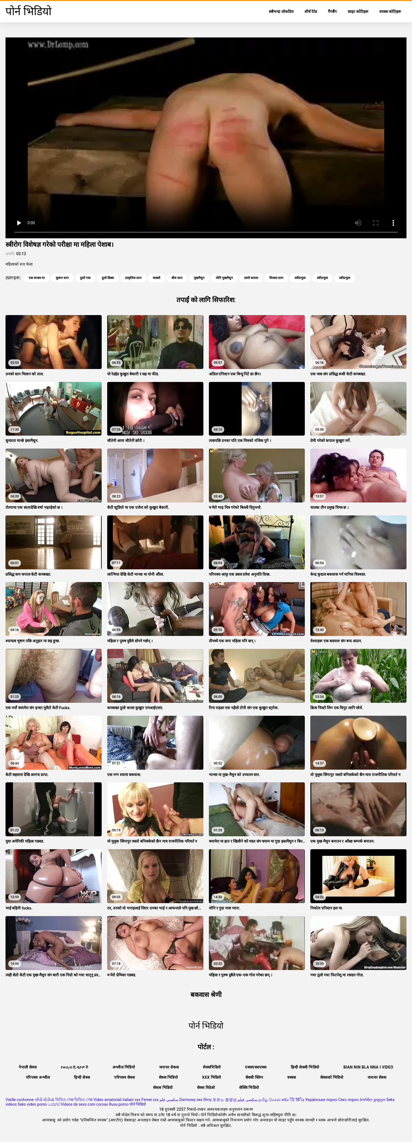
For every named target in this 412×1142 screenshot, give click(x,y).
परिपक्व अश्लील (38, 1077)
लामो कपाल (251, 278)
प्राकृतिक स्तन (133, 278)
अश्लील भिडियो (123, 1067)
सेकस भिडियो (163, 1087)
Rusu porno (118, 1104)
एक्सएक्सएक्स (255, 1067)
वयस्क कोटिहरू (390, 11)
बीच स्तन (177, 278)
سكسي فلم (168, 1099)
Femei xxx (149, 1099)
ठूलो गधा (85, 278)
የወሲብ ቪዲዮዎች (74, 1067)
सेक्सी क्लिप (254, 1077)
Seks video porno (32, 1104)
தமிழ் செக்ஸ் (269, 1099)
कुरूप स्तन (62, 278)
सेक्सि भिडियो (249, 1087)
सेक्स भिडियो (168, 1077)
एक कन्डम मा (37, 278)
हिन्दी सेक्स (82, 1077)
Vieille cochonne (19, 1099)
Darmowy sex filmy (195, 1099)
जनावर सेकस (169, 1067)
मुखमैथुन (199, 278)
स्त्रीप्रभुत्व (300, 278)
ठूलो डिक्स (108, 278)
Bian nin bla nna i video (368, 1067)
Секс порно (348, 1099)
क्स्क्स (291, 1077)
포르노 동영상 (224, 1099)
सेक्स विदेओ (206, 1087)
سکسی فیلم (247, 1099)
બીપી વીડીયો (44, 1099)
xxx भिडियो (211, 1077)
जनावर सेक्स (376, 1077)
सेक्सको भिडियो (331, 1077)
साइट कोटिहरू (358, 11)
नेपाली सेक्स (28, 1067)
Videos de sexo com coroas (84, 1104)
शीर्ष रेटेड (311, 11)
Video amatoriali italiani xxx (116, 1099)
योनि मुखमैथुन (224, 278)
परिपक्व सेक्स (124, 1077)
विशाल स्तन (276, 278)
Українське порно (321, 1099)
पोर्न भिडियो (137, 1104)
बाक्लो (156, 278)
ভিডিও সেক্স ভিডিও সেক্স (74, 1099)
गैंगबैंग (332, 11)
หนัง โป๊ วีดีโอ (292, 1099)
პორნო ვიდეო (372, 1099)
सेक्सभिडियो (212, 1067)
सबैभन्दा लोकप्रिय (281, 11)
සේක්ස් (54, 1104)
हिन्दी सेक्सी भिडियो (305, 1067)
